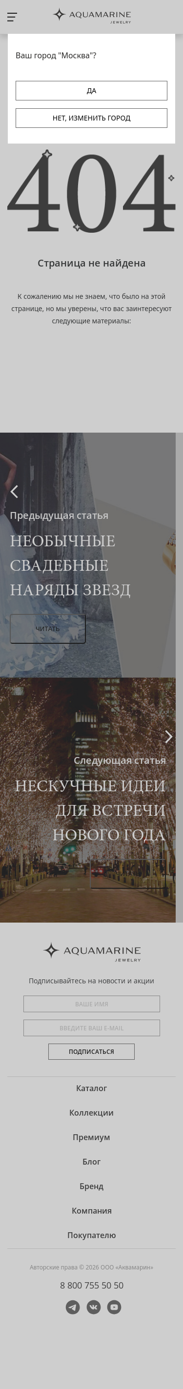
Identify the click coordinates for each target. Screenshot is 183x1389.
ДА (91, 90)
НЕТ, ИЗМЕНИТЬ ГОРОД (91, 117)
